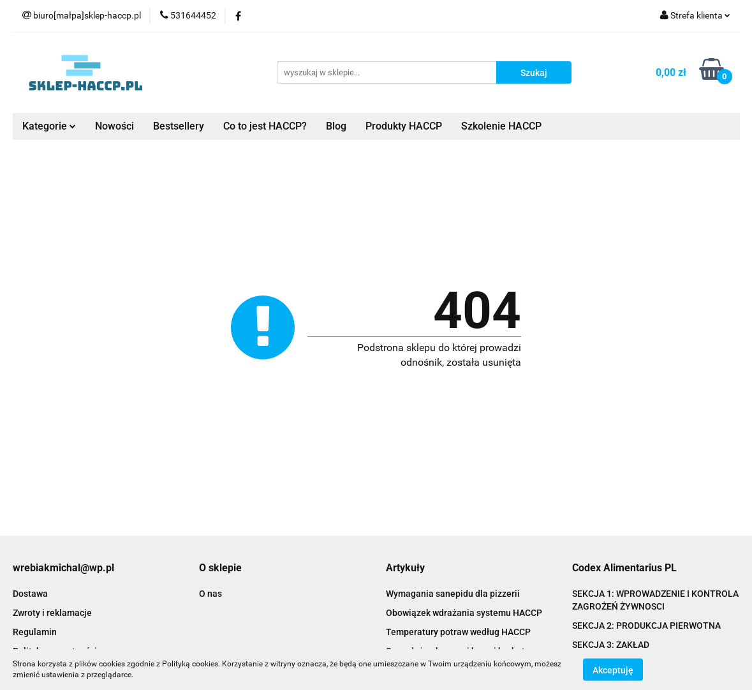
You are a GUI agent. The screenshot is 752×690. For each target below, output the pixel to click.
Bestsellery (178, 126)
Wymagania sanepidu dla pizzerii (453, 594)
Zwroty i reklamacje (52, 613)
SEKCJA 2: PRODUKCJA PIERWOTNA (646, 625)
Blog (336, 126)
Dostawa (30, 594)
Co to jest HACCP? (265, 126)
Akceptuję (613, 669)
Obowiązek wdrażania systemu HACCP (464, 613)
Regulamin (35, 632)
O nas (210, 594)
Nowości (114, 126)
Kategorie (49, 126)
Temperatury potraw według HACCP (458, 632)
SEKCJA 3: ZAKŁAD (610, 645)
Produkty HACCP (403, 126)
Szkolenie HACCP (501, 126)
